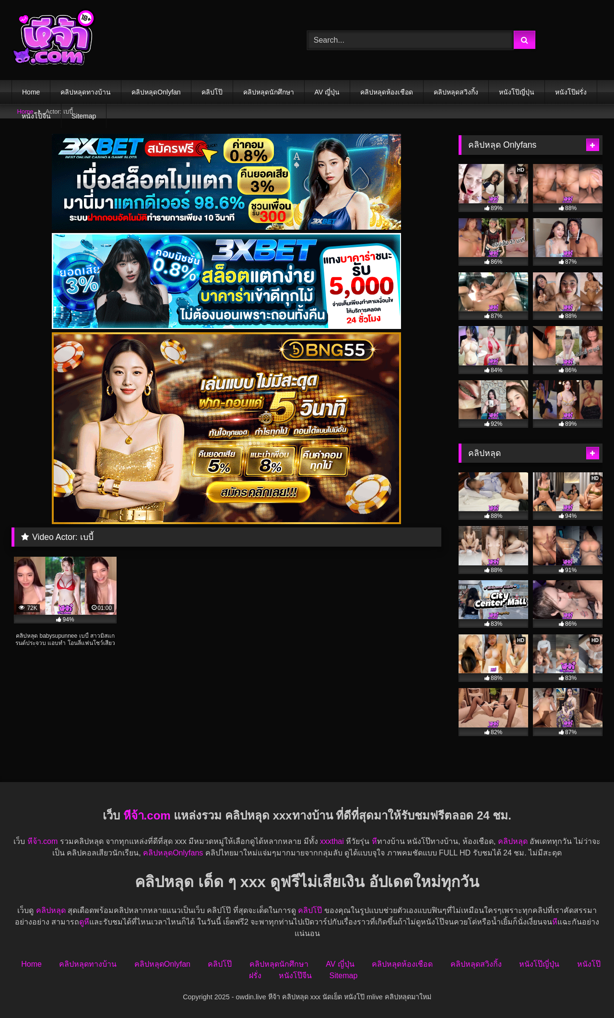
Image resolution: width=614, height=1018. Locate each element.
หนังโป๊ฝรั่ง (571, 92)
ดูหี (84, 922)
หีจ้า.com (147, 815)
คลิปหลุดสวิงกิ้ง (456, 92)
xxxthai (332, 841)
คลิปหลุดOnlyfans (173, 853)
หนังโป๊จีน (36, 116)
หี (374, 841)
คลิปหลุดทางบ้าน (85, 92)
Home (31, 92)
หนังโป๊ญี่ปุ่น (516, 92)
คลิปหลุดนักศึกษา (268, 92)
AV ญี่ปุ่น (327, 92)
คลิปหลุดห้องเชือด (386, 92)
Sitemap (83, 116)
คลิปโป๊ (212, 92)
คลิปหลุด (513, 841)
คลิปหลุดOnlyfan (155, 92)
